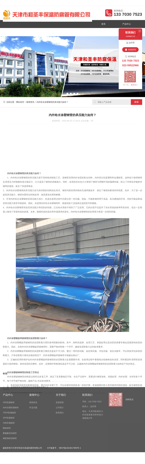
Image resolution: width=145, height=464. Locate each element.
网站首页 (20, 101)
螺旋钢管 (7, 401)
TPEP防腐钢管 (9, 386)
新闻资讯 (40, 31)
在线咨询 (132, 49)
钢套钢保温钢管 (10, 411)
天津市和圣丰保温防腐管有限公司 (24, 3)
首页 (102, 24)
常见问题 (33, 381)
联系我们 (83, 31)
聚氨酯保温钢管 (10, 406)
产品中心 (124, 24)
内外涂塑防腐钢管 (11, 381)
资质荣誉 (18, 31)
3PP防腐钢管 (8, 391)
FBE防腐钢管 (9, 396)
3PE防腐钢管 (8, 376)
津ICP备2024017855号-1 (70, 421)
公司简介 (62, 31)
